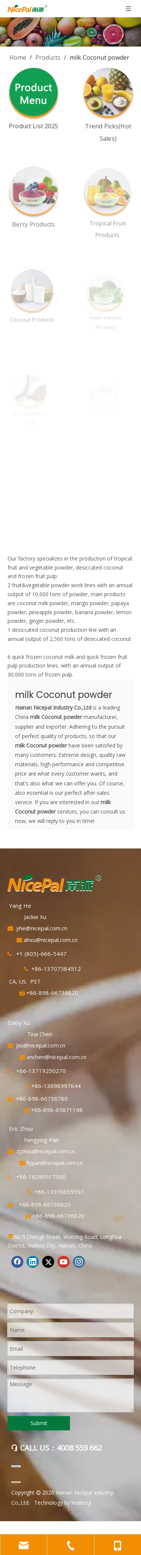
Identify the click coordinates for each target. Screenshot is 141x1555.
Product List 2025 (33, 126)
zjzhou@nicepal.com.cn (45, 1151)
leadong (81, 1502)
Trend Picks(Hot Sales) (107, 130)
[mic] (16, 1481)
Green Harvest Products (103, 318)
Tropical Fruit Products (105, 223)
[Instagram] (79, 1262)
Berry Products (31, 221)
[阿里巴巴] (16, 1466)
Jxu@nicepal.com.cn (40, 1045)
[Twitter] (48, 1262)
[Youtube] (64, 1262)
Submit (38, 1423)
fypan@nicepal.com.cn (55, 1162)
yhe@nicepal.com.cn (41, 928)
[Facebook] (17, 1262)
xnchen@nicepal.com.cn (56, 1057)
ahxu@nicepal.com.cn (50, 939)
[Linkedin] (33, 1262)
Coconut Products (29, 315)
